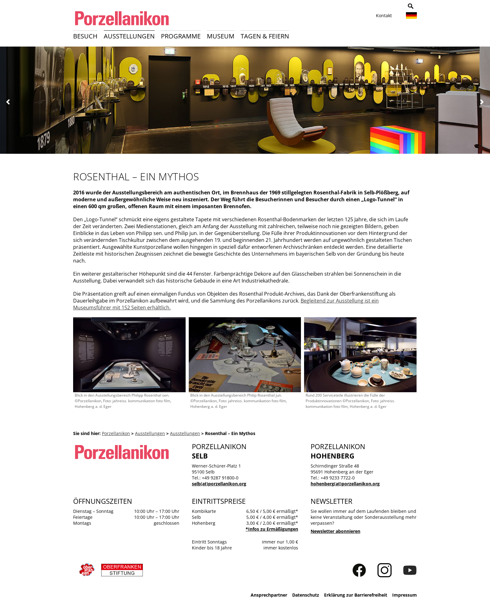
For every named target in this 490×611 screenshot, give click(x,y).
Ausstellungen (129, 36)
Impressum (404, 595)
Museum (220, 36)
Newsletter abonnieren (335, 531)
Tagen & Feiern (265, 36)
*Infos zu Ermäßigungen (272, 529)
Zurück (8, 102)
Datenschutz (305, 595)
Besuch (85, 36)
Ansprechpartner (269, 595)
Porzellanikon (116, 433)
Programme (181, 36)
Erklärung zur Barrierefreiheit (355, 595)
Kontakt (384, 15)
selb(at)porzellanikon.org (219, 484)
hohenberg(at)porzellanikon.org (345, 484)
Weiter (482, 102)
